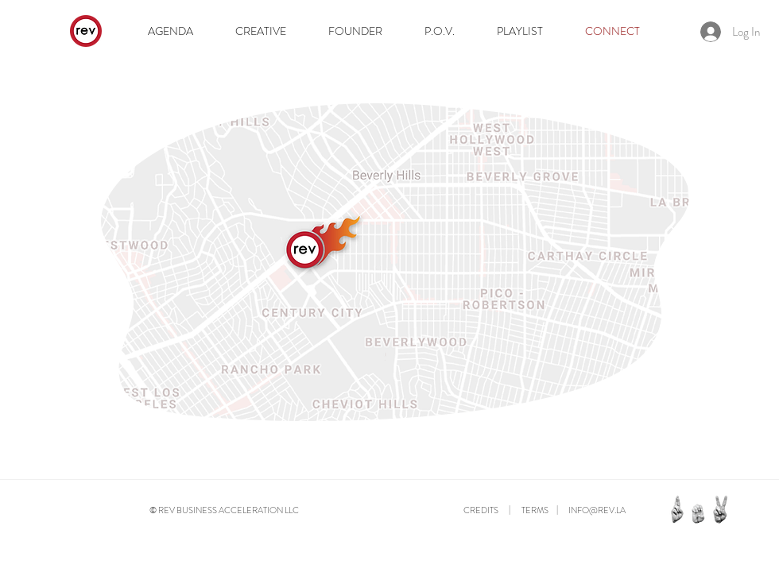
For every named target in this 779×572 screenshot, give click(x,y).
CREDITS (480, 510)
